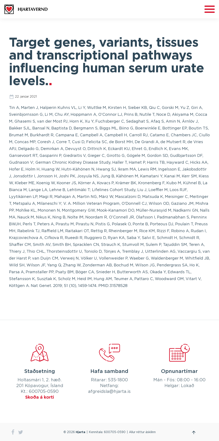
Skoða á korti (39, 397)
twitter (20, 432)
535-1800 (118, 380)
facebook (12, 432)
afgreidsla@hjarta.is (109, 391)
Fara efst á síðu (194, 432)
